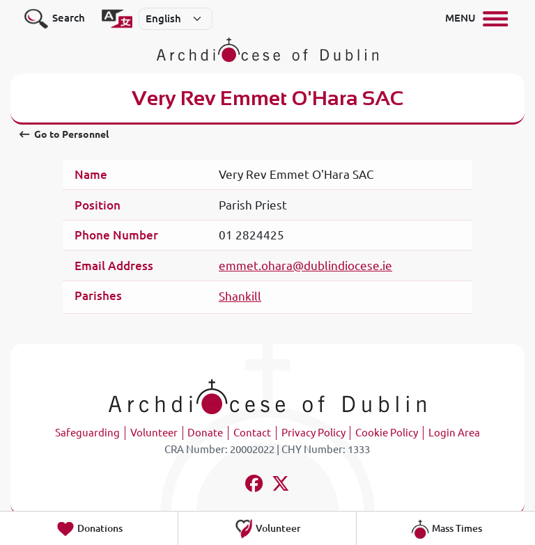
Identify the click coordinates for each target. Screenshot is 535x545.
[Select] (175, 19)
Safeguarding (87, 433)
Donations (89, 529)
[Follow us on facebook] (254, 485)
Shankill (240, 296)
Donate (205, 433)
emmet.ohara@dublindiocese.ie (305, 265)
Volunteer (154, 433)
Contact (252, 433)
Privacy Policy (313, 433)
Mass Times (446, 529)
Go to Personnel (64, 134)
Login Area (454, 433)
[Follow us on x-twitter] (281, 485)
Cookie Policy (386, 433)
